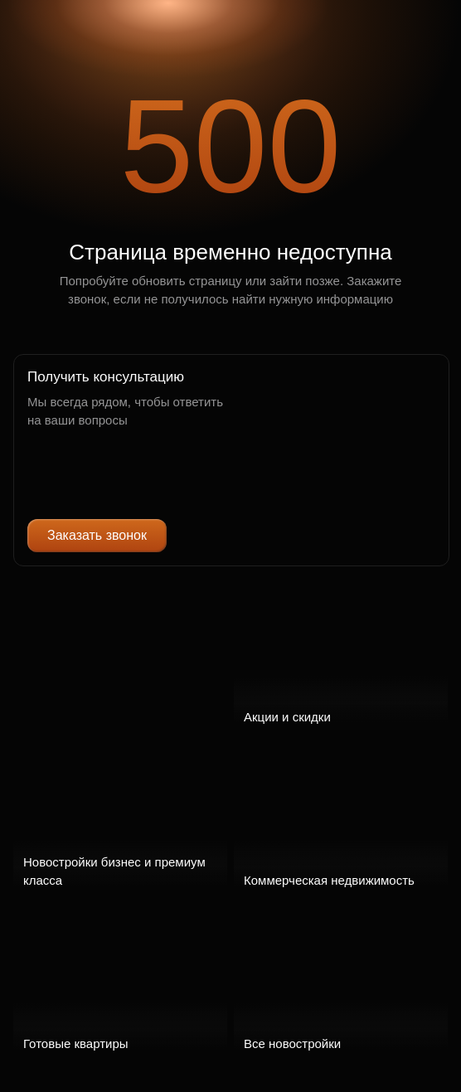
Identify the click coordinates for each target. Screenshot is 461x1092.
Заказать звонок (97, 535)
